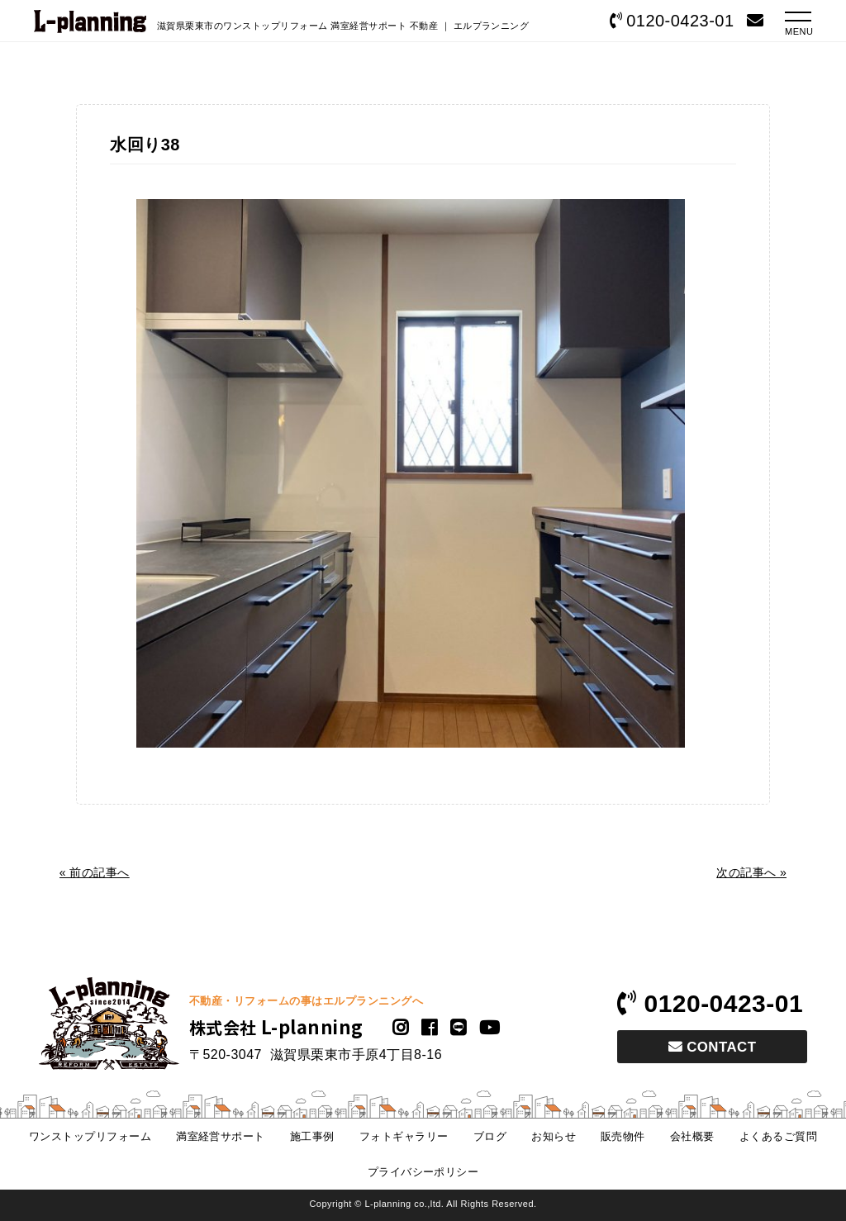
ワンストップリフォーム (90, 1136)
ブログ (489, 1136)
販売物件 (623, 1136)
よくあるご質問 (778, 1136)
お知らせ (553, 1136)
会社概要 (692, 1136)
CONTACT (712, 1047)
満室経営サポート (220, 1136)
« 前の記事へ (94, 872)
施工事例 (312, 1136)
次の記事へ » (751, 872)
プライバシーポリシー (423, 1172)
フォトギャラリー (404, 1136)
